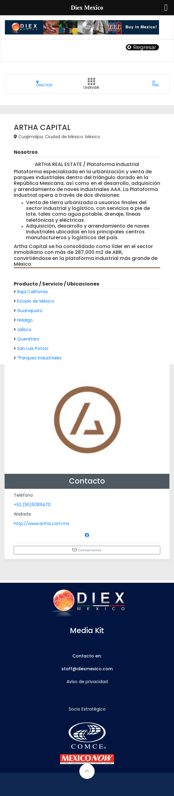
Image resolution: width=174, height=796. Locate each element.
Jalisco (24, 329)
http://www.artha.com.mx (41, 523)
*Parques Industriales (39, 358)
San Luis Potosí (32, 348)
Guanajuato (29, 311)
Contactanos (87, 550)
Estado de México (35, 301)
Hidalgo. (25, 320)
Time (155, 84)
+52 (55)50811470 (32, 505)
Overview (91, 85)
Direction (44, 84)
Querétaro (28, 339)
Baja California (32, 292)
